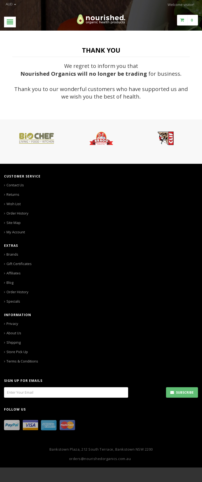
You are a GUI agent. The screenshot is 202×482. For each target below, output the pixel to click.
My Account (15, 232)
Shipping (13, 342)
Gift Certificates (19, 263)
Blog (9, 282)
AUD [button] (11, 4)
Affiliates (13, 273)
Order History (17, 213)
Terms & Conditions (22, 361)
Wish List (13, 203)
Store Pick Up (17, 351)
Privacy (12, 323)
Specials (13, 301)
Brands (12, 254)
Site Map (13, 222)
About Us (13, 333)
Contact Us (15, 185)
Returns (12, 194)
